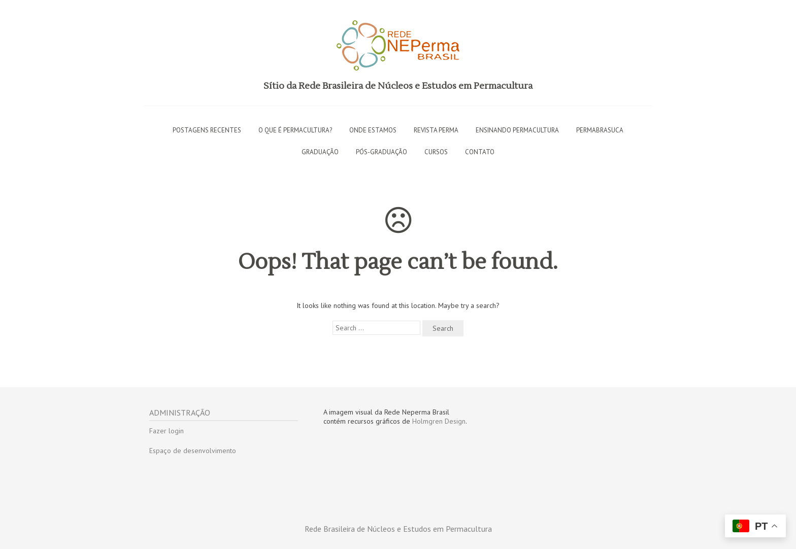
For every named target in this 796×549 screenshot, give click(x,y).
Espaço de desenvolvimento (192, 450)
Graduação (320, 152)
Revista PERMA (436, 130)
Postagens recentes (207, 130)
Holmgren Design (439, 421)
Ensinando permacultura (517, 130)
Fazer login (166, 430)
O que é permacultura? (295, 130)
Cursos (436, 152)
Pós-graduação (381, 152)
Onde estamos (372, 130)
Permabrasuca (599, 130)
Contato (479, 152)
